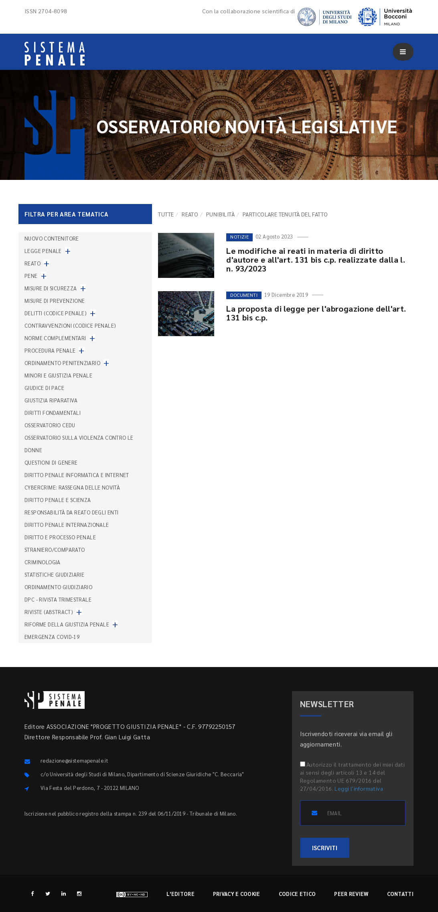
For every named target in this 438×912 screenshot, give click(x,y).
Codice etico (297, 893)
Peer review (351, 893)
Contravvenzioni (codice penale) (70, 325)
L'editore (180, 893)
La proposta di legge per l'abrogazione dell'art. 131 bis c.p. (316, 312)
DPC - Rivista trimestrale (57, 599)
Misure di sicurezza (50, 288)
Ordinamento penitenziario (62, 362)
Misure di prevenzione (54, 300)
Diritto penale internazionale (66, 524)
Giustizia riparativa (50, 400)
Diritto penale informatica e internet (76, 474)
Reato (190, 214)
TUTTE (166, 214)
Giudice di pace (44, 387)
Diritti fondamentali (52, 412)
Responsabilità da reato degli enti (71, 512)
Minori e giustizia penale (58, 375)
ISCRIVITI (324, 847)
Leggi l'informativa (359, 788)
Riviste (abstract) (48, 611)
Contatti (400, 893)
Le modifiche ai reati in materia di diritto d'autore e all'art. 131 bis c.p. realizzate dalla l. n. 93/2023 (315, 259)
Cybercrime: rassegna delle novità (72, 487)
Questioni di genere (51, 462)
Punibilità (220, 214)
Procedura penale (49, 350)
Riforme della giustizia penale (66, 624)
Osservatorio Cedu (49, 425)
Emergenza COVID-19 (51, 636)
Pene (31, 275)
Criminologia (42, 562)
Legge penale (43, 250)
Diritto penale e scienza (57, 499)
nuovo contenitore (51, 238)
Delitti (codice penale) (55, 313)
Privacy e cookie (236, 893)
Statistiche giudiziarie (54, 574)
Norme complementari (55, 338)
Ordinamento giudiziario (58, 587)
